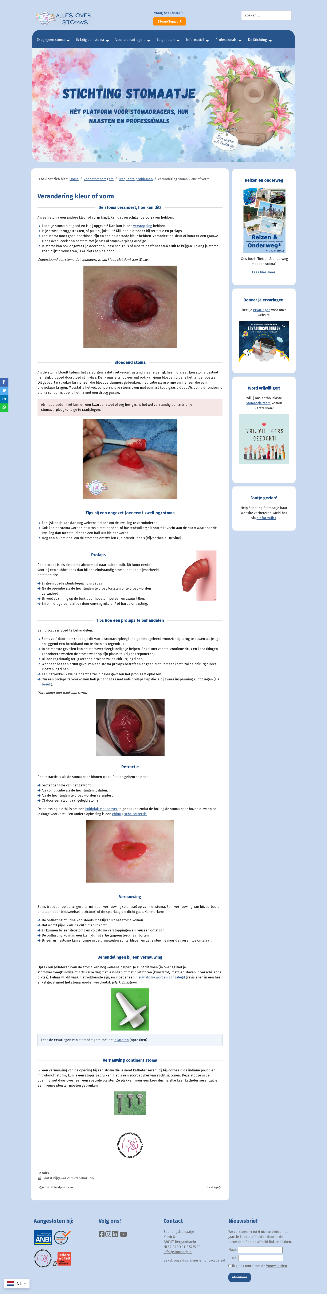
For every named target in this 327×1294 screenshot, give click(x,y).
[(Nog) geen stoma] (67, 40)
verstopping (142, 226)
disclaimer (190, 1260)
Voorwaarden (276, 1266)
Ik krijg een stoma (90, 40)
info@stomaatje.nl (178, 1252)
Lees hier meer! (264, 272)
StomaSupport (169, 21)
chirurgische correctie (129, 814)
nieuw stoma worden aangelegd (160, 977)
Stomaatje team (258, 403)
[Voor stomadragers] (147, 40)
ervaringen (261, 310)
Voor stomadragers (130, 40)
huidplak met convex (101, 809)
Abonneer (239, 1277)
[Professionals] (239, 40)
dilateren (121, 1040)
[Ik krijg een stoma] (106, 40)
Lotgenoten (166, 40)
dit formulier (266, 518)
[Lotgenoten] (177, 40)
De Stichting (257, 40)
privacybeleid (214, 1260)
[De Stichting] (269, 40)
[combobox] (266, 15)
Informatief (195, 40)
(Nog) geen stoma (51, 40)
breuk (46, 684)
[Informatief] (206, 40)
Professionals (226, 40)
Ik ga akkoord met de (257, 1266)
